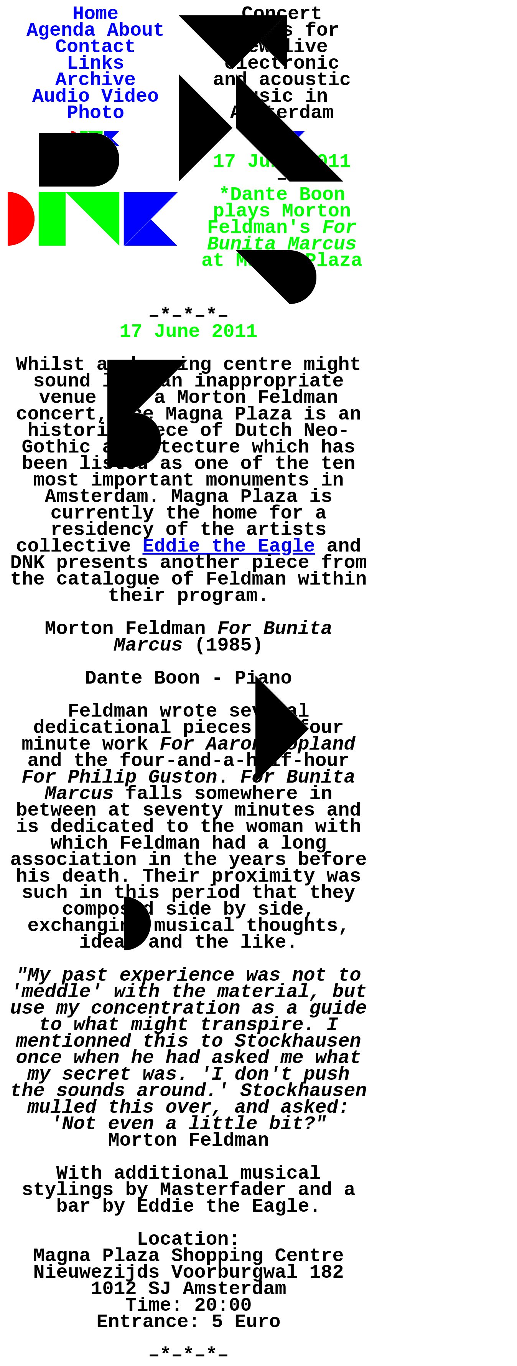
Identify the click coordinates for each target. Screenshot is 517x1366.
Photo (95, 113)
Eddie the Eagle (228, 546)
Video (130, 96)
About (136, 30)
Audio (61, 96)
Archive (95, 80)
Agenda (60, 30)
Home (95, 14)
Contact (95, 47)
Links (95, 63)
